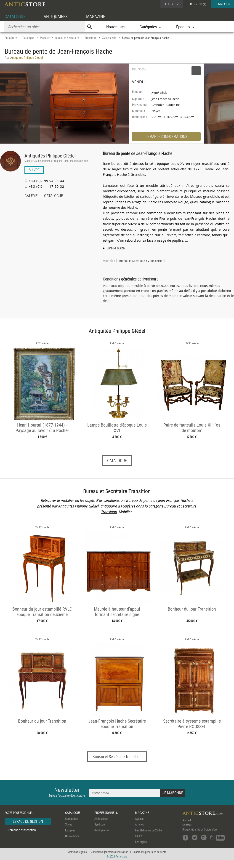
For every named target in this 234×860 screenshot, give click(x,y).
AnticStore (11, 38)
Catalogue (28, 38)
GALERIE (30, 196)
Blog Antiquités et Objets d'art (199, 829)
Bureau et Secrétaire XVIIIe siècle (140, 260)
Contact (186, 825)
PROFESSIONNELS (106, 813)
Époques (70, 830)
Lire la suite (115, 248)
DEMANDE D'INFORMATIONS (166, 136)
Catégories (71, 819)
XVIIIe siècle (109, 38)
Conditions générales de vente (149, 852)
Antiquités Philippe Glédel (50, 155)
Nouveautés (115, 26)
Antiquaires (101, 819)
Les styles (141, 842)
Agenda (139, 819)
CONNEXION (223, 4)
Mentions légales (77, 852)
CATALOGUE (16, 16)
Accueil (186, 820)
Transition (90, 38)
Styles (68, 825)
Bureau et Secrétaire (67, 38)
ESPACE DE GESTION (28, 821)
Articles (139, 825)
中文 (202, 4)
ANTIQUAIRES (57, 16)
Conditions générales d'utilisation (109, 852)
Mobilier (45, 38)
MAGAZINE (99, 16)
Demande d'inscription (22, 830)
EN (195, 4)
